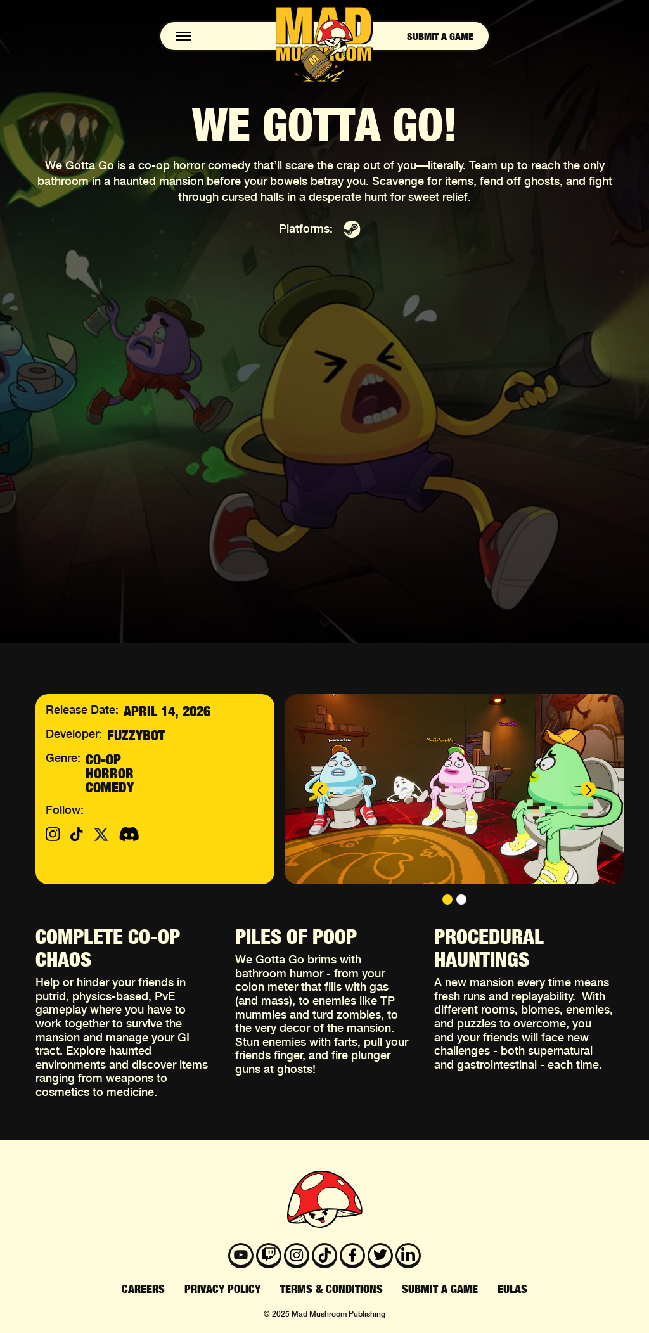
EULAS (512, 1289)
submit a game (440, 1289)
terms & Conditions (331, 1289)
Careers (143, 1289)
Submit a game (440, 36)
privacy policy (222, 1289)
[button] (320, 789)
